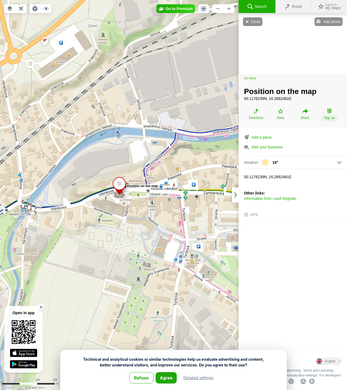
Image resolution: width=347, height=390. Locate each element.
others (41, 387)
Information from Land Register (270, 198)
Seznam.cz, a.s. (14, 387)
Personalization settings (300, 375)
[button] (9, 8)
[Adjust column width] (235, 195)
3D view (250, 78)
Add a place (262, 137)
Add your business (267, 147)
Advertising (293, 370)
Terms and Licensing (318, 370)
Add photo (331, 22)
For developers (330, 375)
